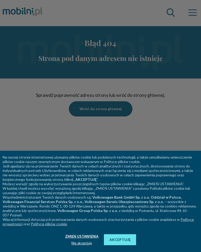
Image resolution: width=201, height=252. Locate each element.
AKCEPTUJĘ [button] (120, 239)
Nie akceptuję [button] (81, 243)
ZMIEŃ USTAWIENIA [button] (81, 236)
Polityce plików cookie (49, 224)
